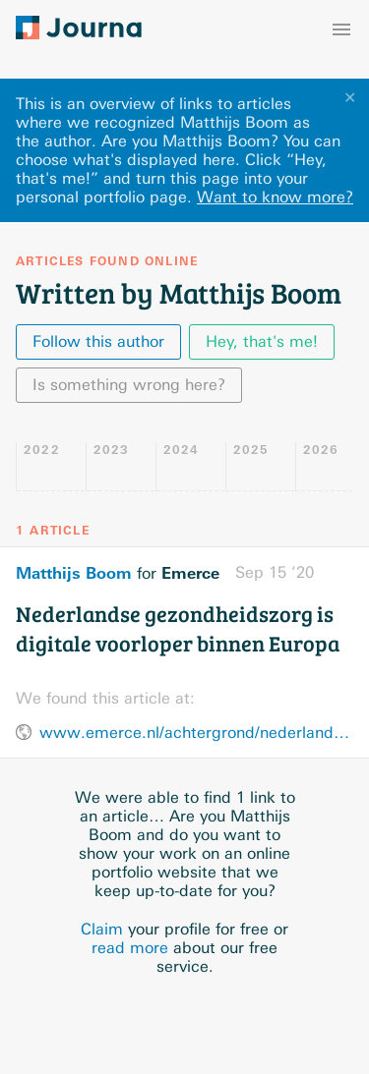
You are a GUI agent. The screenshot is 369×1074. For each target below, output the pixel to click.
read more (130, 947)
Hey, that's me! (262, 341)
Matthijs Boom (74, 573)
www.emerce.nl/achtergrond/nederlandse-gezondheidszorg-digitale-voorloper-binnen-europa (196, 732)
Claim (102, 929)
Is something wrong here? (128, 384)
